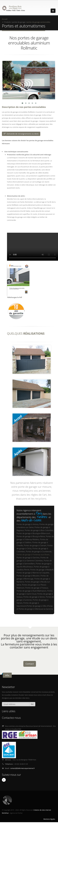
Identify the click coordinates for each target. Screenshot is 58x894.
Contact (29, 661)
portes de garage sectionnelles (38, 22)
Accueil (4, 19)
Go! (32, 701)
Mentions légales (49, 817)
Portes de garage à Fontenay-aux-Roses (33, 552)
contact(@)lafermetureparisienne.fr (22, 766)
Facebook (4, 777)
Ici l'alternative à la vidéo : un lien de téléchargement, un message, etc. (32, 244)
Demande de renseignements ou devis (21, 131)
